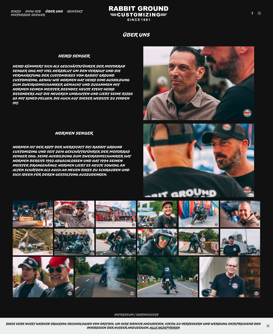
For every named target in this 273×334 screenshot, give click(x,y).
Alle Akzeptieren (165, 327)
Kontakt (75, 11)
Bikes (16, 11)
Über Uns (54, 11)
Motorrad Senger (28, 15)
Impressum (124, 314)
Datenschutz (147, 314)
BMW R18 (33, 11)
